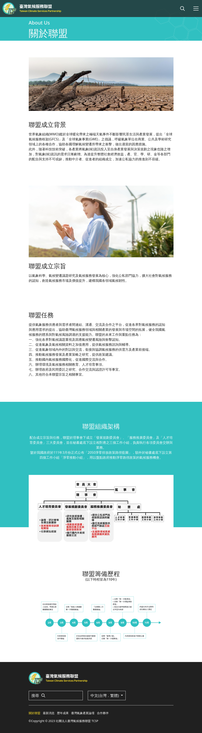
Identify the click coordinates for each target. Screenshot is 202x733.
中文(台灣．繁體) (105, 695)
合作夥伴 (103, 713)
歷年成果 (63, 713)
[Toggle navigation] (196, 8)
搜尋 (38, 695)
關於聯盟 (34, 713)
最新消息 (49, 713)
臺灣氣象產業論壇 (82, 713)
